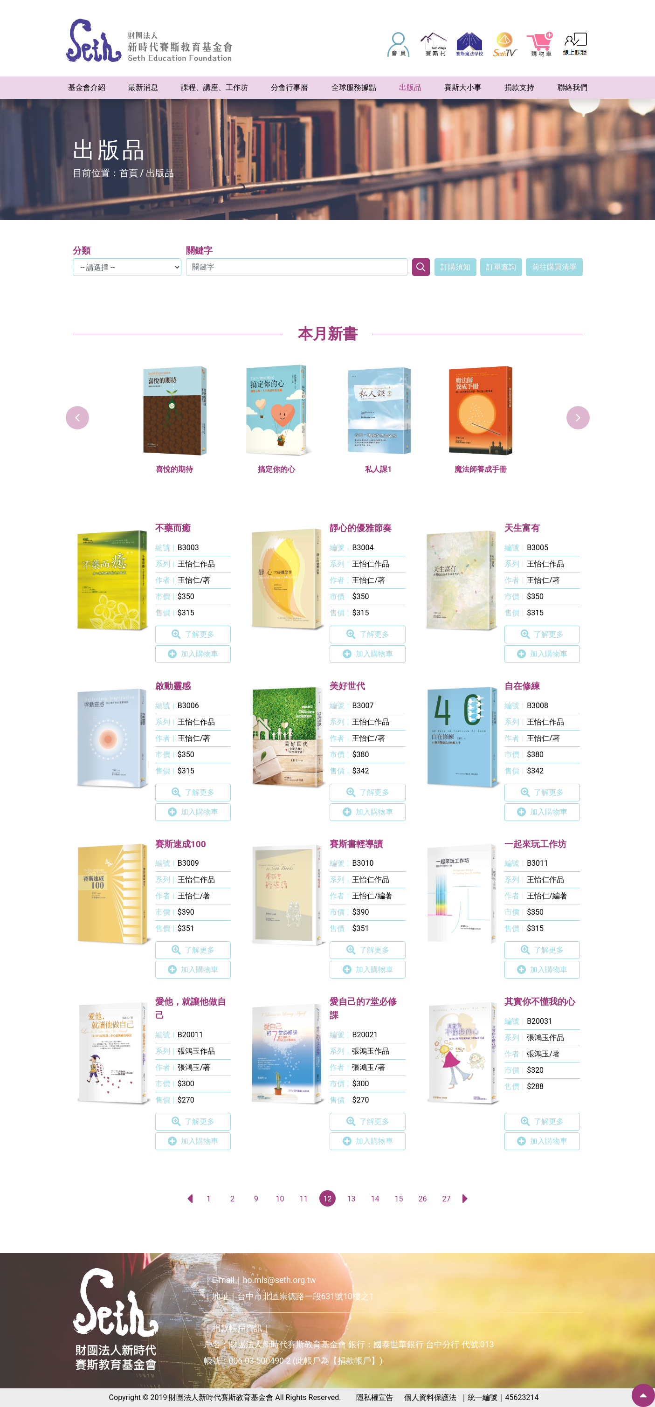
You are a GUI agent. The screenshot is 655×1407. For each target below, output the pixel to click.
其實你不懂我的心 (539, 1001)
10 (280, 1198)
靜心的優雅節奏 (361, 528)
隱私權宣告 (374, 1397)
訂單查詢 (501, 266)
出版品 (160, 173)
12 (328, 1198)
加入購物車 (193, 654)
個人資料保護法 (430, 1397)
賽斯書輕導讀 (356, 844)
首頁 (128, 173)
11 (304, 1198)
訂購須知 (455, 266)
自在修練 (522, 686)
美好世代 (347, 686)
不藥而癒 (173, 528)
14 (375, 1198)
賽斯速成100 (180, 844)
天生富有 (522, 528)
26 (423, 1198)
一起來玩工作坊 (535, 844)
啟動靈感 (173, 686)
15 (399, 1198)
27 (446, 1198)
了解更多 (193, 634)
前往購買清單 (554, 266)
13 (351, 1198)
